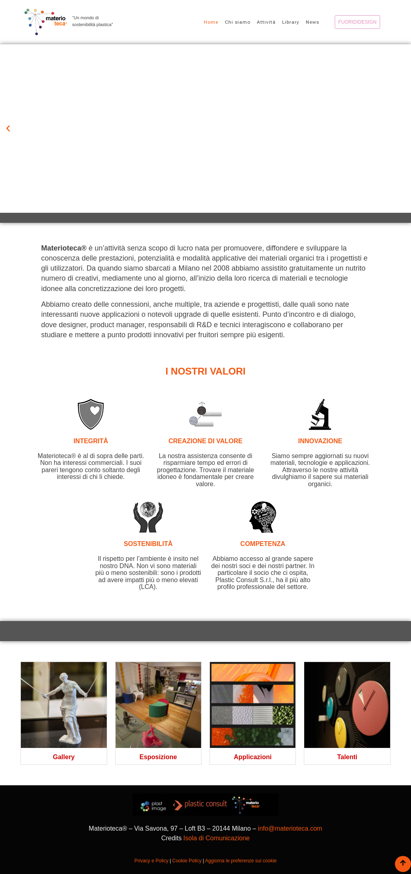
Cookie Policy (186, 861)
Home (211, 22)
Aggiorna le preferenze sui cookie (241, 861)
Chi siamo (237, 22)
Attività (266, 22)
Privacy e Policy (151, 861)
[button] (8, 128)
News (312, 22)
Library (290, 22)
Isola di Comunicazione (216, 838)
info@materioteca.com (290, 828)
